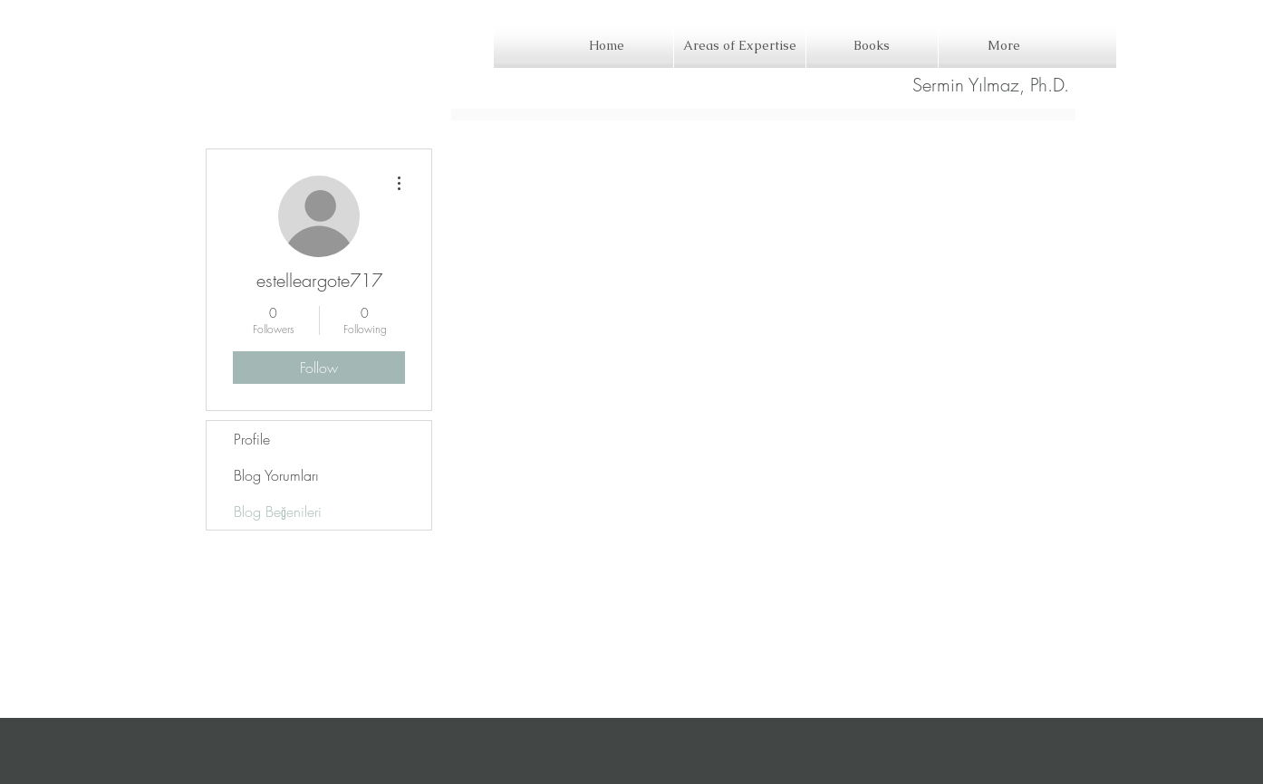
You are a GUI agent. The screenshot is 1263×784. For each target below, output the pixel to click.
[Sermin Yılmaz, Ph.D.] (990, 85)
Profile (252, 439)
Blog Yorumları (276, 475)
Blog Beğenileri (278, 511)
